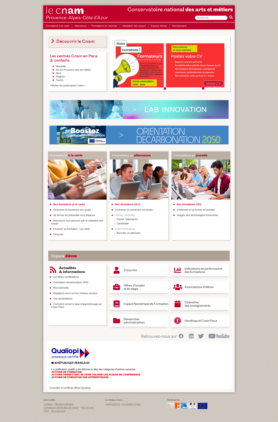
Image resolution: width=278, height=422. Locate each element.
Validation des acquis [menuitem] (134, 25)
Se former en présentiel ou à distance (74, 215)
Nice (58, 73)
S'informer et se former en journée (196, 209)
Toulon (59, 80)
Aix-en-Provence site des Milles (73, 69)
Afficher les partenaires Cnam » (68, 85)
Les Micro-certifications (66, 276)
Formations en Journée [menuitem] (104, 25)
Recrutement (58, 411)
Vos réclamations (62, 298)
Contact (48, 404)
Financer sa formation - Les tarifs (71, 228)
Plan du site (87, 407)
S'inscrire (58, 234)
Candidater (123, 223)
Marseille (61, 66)
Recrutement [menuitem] (179, 25)
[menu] (116, 25)
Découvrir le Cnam (72, 41)
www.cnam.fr (113, 404)
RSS (46, 411)
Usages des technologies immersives (197, 215)
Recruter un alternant (128, 233)
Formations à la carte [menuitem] (57, 25)
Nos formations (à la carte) (69, 204)
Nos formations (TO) (189, 204)
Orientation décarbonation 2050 (70, 282)
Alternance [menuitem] (80, 25)
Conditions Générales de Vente (61, 407)
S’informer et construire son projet (134, 209)
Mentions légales (64, 404)
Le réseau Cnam (131, 404)
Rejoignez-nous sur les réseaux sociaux (75, 293)
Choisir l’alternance (127, 219)
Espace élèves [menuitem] (159, 25)
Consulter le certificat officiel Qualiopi (70, 387)
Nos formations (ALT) (127, 204)
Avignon (60, 76)
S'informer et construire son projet (72, 209)
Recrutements (61, 287)
